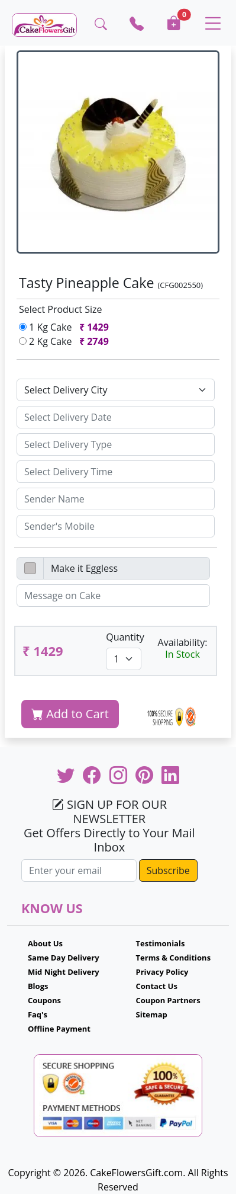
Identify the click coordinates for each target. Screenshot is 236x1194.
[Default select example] (116, 390)
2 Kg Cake (66, 341)
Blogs (38, 986)
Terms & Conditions (173, 957)
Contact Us (156, 986)
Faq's (37, 1014)
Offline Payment (59, 1028)
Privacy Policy (162, 971)
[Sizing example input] (116, 417)
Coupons (44, 1000)
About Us (45, 943)
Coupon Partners (168, 1000)
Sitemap (151, 1014)
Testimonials (160, 943)
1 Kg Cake (66, 327)
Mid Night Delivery (63, 971)
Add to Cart (70, 714)
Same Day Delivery (63, 957)
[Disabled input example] (126, 568)
